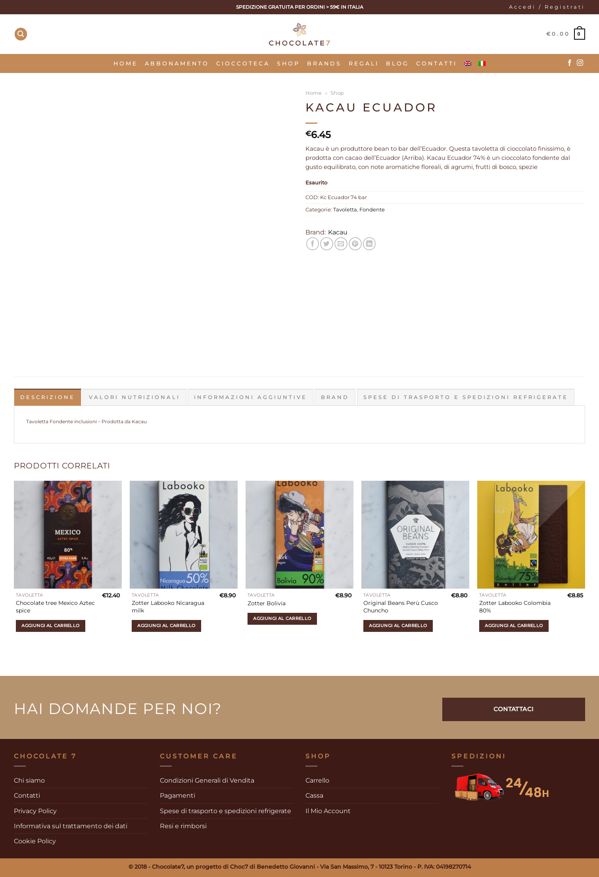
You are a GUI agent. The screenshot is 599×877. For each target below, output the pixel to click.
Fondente (372, 210)
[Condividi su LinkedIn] (369, 243)
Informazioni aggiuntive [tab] (250, 397)
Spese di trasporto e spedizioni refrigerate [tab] (465, 397)
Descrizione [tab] (47, 397)
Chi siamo (29, 780)
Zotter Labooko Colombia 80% (515, 606)
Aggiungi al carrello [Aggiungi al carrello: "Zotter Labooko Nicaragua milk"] (166, 625)
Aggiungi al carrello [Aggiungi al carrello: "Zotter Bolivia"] (282, 618)
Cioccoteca (243, 63)
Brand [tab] (335, 397)
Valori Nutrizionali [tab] (134, 397)
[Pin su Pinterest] (355, 243)
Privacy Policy (35, 810)
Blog (397, 63)
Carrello (317, 780)
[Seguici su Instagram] (580, 63)
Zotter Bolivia (267, 602)
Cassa (314, 795)
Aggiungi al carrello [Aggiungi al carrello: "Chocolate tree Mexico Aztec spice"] (50, 625)
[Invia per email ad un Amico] (340, 243)
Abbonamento (177, 63)
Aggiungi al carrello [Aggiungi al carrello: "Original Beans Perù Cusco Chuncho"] (398, 625)
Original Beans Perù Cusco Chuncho (400, 606)
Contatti (436, 63)
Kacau (337, 232)
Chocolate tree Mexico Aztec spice (55, 606)
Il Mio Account (328, 810)
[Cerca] (21, 34)
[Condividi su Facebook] (312, 243)
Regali (364, 63)
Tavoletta (345, 210)
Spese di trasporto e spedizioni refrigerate (225, 810)
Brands (324, 63)
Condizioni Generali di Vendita (207, 780)
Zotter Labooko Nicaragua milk (168, 606)
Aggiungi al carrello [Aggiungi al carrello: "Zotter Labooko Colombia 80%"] (514, 625)
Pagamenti (177, 795)
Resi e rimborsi (183, 826)
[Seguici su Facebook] (569, 63)
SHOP (288, 63)
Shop (337, 93)
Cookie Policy (35, 841)
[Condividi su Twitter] (326, 243)
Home (125, 63)
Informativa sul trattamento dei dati (70, 826)
